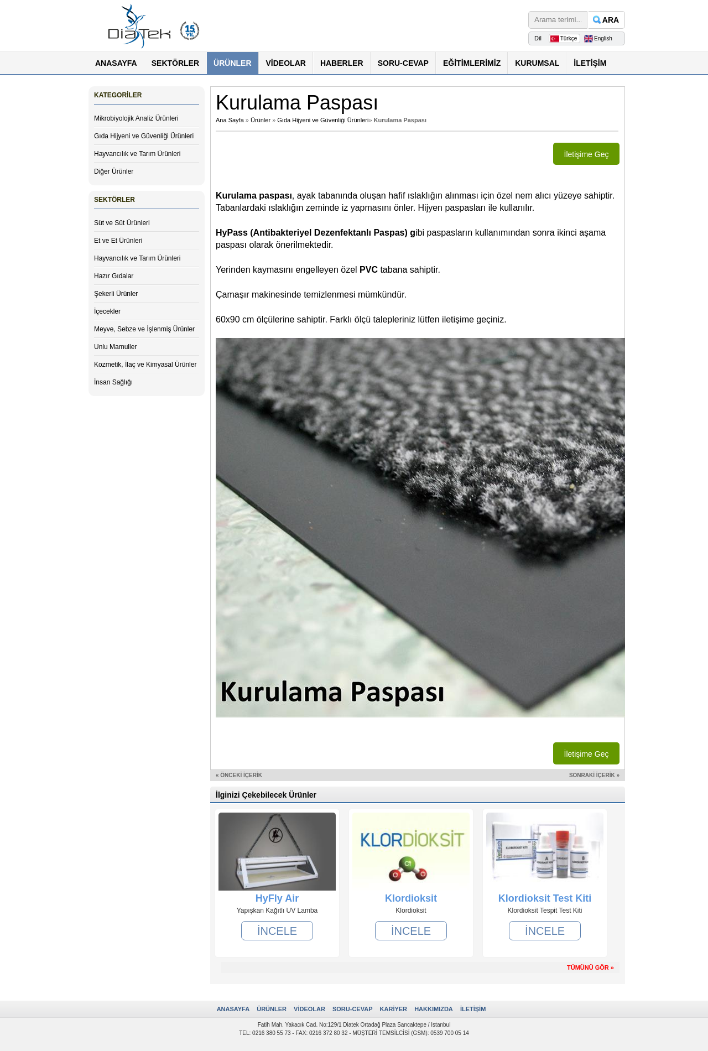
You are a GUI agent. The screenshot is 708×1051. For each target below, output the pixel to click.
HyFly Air (277, 898)
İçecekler (107, 311)
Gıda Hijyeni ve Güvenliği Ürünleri (144, 136)
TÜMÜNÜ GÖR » (590, 967)
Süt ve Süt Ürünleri (122, 223)
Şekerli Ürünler (116, 294)
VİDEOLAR (286, 63)
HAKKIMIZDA (433, 1009)
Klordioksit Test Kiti (545, 898)
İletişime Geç (586, 154)
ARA (610, 19)
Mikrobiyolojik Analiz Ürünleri (136, 118)
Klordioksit (411, 898)
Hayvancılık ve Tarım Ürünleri (137, 154)
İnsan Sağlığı (113, 382)
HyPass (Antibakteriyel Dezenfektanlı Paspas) (313, 232)
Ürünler (260, 120)
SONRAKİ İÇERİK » (594, 775)
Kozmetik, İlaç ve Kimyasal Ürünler (145, 364)
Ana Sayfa (230, 120)
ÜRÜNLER (232, 63)
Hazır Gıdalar (113, 276)
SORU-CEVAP (403, 63)
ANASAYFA (116, 63)
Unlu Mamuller (115, 347)
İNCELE (277, 930)
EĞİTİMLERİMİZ (472, 63)
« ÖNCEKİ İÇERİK (239, 775)
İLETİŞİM (590, 63)
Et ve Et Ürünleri (118, 240)
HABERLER (341, 63)
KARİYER (394, 1009)
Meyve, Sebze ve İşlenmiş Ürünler (144, 329)
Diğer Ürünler (113, 171)
